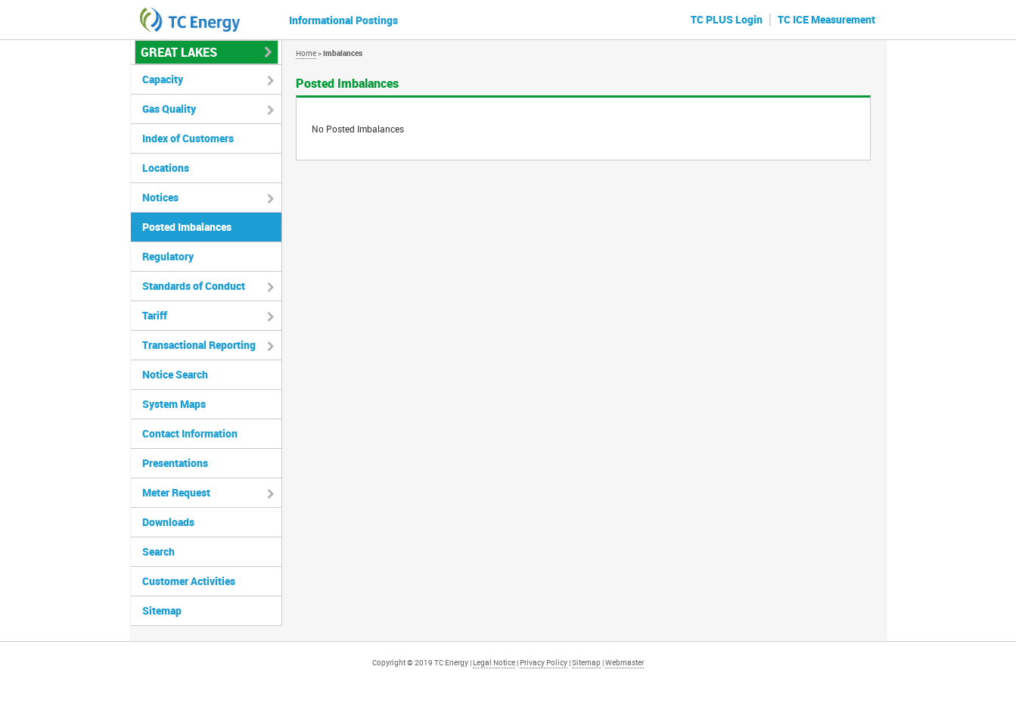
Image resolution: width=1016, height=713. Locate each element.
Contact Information (190, 433)
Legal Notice (494, 662)
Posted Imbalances (186, 227)
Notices (160, 197)
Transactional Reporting (199, 345)
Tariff (154, 315)
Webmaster (624, 662)
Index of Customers (188, 138)
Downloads (168, 522)
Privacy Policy (543, 662)
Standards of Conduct (193, 286)
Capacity (162, 79)
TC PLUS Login (727, 19)
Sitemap (162, 610)
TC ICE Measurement (826, 19)
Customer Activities (188, 581)
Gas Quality (169, 108)
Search (158, 551)
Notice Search (175, 374)
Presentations (175, 463)
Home (306, 53)
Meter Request (176, 492)
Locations (165, 167)
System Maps (174, 404)
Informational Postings (343, 20)
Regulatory (168, 256)
